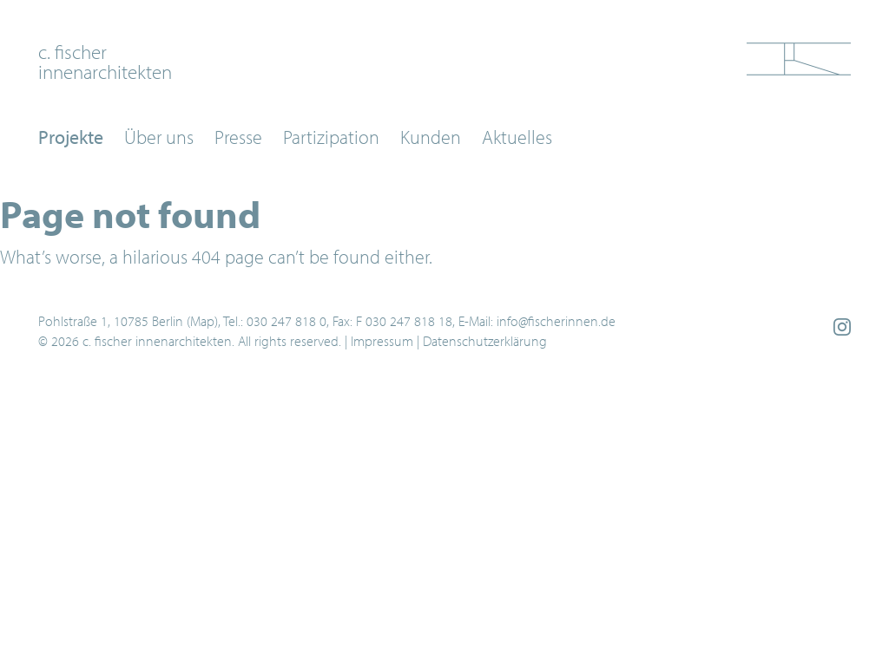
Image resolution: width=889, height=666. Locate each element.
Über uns (159, 137)
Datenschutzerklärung (485, 340)
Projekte (70, 137)
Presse (238, 137)
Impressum (382, 340)
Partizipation (331, 137)
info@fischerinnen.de (556, 321)
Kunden (430, 137)
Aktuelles (517, 137)
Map (202, 321)
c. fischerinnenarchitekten (105, 61)
